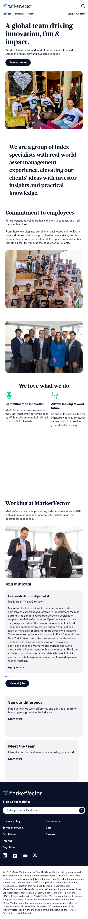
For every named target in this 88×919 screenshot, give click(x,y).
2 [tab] (8, 676)
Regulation (9, 847)
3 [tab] (11, 676)
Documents (52, 821)
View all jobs (17, 683)
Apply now (16, 667)
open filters (83, 6)
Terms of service (13, 827)
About (31, 14)
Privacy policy (12, 821)
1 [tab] (6, 676)
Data (48, 827)
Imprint (7, 841)
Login (70, 14)
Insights (19, 14)
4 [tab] (14, 676)
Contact (80, 14)
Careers (50, 834)
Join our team (18, 62)
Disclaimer (9, 834)
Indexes (7, 14)
